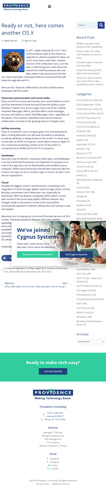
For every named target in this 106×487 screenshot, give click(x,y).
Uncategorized (84, 290)
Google (80, 196)
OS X (43, 271)
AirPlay (31, 268)
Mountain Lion (33, 271)
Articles (80, 148)
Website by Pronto (61, 483)
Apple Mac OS (10, 40)
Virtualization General (87, 299)
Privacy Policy (42, 483)
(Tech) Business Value (87, 109)
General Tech (83, 191)
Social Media (82, 269)
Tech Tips (81, 273)
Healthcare (82, 205)
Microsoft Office (84, 214)
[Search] (101, 25)
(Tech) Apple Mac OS (87, 104)
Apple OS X (41, 268)
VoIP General (83, 308)
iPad (78, 209)
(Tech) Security (84, 122)
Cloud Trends (83, 166)
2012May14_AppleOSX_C (15, 268)
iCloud (12, 271)
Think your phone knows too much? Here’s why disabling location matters (90, 81)
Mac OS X (20, 271)
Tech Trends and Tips (87, 285)
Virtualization (83, 294)
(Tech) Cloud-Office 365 (88, 113)
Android (80, 131)
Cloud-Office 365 (85, 170)
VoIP (78, 303)
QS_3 (49, 271)
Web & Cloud (83, 312)
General (80, 187)
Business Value (84, 162)
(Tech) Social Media (86, 126)
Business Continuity (86, 157)
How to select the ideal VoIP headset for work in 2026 (89, 54)
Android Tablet (84, 135)
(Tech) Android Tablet (87, 100)
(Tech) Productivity (86, 117)
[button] (102, 225)
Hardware (81, 200)
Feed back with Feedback (89, 179)
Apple (79, 140)
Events (79, 175)
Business (81, 153)
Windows (81, 316)
